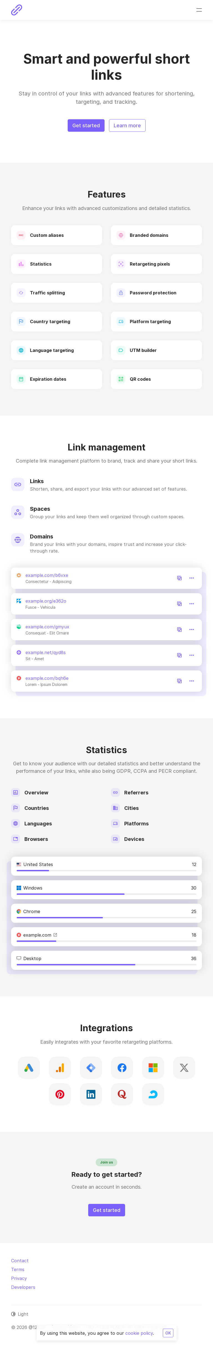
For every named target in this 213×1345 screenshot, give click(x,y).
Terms (17, 1269)
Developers (23, 1287)
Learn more (127, 125)
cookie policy (139, 1333)
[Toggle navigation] (199, 10)
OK (168, 1333)
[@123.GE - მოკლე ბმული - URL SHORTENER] (16, 9)
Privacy (19, 1278)
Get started (86, 125)
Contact (20, 1260)
